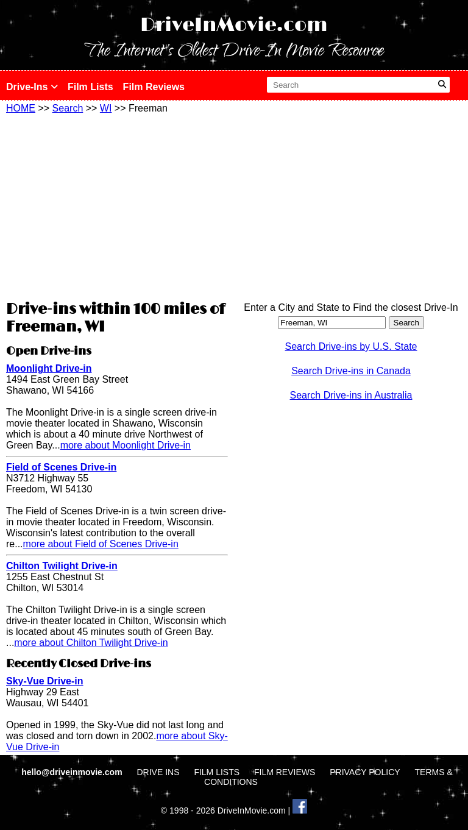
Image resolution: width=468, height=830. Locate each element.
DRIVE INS (157, 772)
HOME (20, 108)
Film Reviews (154, 87)
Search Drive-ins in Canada (351, 371)
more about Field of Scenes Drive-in (101, 544)
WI (106, 108)
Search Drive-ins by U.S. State (351, 346)
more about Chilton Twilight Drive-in (91, 642)
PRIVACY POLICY (365, 772)
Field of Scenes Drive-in (61, 467)
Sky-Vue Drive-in (44, 681)
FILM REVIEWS (284, 772)
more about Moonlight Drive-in (125, 445)
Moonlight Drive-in (48, 368)
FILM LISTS (216, 772)
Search (67, 108)
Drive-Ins (32, 87)
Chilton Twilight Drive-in (62, 566)
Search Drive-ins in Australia (351, 395)
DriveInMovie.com (234, 25)
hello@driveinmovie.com (72, 772)
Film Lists (90, 87)
